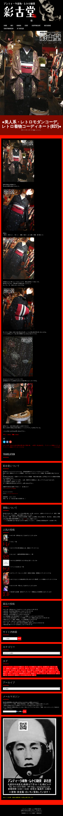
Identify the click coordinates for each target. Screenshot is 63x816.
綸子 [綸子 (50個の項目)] (44, 670)
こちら (4, 520)
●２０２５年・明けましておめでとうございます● (24, 585)
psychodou (37, 130)
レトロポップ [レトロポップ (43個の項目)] (18, 671)
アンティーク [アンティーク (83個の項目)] (45, 668)
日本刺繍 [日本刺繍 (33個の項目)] (42, 671)
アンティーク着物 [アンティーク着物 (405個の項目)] (18, 666)
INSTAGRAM (47, 25)
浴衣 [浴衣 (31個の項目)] (10, 673)
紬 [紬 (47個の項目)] (57, 670)
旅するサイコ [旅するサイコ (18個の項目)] (51, 673)
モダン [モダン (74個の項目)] (7, 670)
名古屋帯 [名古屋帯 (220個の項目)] (46, 666)
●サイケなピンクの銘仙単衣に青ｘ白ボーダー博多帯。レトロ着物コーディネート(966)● (34, 579)
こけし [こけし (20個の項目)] (43, 673)
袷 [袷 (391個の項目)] (26, 666)
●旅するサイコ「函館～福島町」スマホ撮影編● (16, 619)
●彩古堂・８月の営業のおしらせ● (13, 614)
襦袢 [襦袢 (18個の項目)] (5, 675)
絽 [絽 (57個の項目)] (28, 670)
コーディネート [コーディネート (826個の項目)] (8, 666)
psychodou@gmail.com (12, 493)
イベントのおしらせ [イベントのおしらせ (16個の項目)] (25, 675)
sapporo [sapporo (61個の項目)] (23, 670)
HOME (5, 25)
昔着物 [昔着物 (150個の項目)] (9, 668)
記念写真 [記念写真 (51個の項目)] (38, 670)
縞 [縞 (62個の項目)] (18, 670)
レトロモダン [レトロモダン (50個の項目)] (51, 670)
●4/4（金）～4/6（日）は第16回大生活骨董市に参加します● (20, 623)
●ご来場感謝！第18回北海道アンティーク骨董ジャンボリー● (20, 616)
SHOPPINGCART (36, 25)
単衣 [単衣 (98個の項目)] (27, 668)
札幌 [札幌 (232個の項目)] (39, 666)
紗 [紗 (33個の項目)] (46, 671)
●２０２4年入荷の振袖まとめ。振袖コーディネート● (24, 548)
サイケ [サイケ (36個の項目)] (35, 671)
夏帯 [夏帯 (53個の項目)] (33, 670)
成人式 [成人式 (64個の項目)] (13, 670)
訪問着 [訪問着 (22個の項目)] (33, 673)
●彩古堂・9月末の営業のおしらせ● (13, 613)
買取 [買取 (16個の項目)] (34, 675)
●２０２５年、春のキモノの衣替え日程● (14, 621)
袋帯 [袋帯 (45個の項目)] (11, 671)
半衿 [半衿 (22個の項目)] (39, 673)
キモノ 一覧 (14, 541)
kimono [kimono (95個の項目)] (32, 668)
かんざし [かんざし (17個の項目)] (11, 675)
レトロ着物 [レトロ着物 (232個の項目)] (33, 666)
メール (25, 518)
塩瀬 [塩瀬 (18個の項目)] (58, 673)
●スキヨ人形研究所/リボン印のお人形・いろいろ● (24, 560)
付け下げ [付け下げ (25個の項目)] (15, 673)
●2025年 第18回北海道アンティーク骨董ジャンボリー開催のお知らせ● (22, 618)
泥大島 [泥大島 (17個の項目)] (17, 675)
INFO (12, 25)
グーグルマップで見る (10, 488)
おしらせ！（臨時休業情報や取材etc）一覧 (22, 554)
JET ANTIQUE (20, 28)
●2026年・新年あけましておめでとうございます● (24, 535)
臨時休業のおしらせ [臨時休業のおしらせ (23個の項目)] (24, 673)
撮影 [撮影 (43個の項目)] (24, 671)
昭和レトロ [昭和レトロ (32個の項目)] (52, 671)
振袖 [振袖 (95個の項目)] (38, 668)
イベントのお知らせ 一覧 (17, 566)
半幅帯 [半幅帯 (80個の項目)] (51, 668)
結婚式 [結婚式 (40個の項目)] (29, 671)
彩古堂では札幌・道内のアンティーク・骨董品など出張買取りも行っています (31, 592)
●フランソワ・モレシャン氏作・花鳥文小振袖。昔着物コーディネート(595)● (31, 573)
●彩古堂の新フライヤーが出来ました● (14, 624)
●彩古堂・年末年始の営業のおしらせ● (14, 611)
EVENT (26, 25)
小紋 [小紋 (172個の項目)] (52, 666)
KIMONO (19, 25)
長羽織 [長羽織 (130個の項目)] (15, 668)
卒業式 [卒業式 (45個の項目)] (5, 671)
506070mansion (8, 28)
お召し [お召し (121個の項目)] (21, 668)
